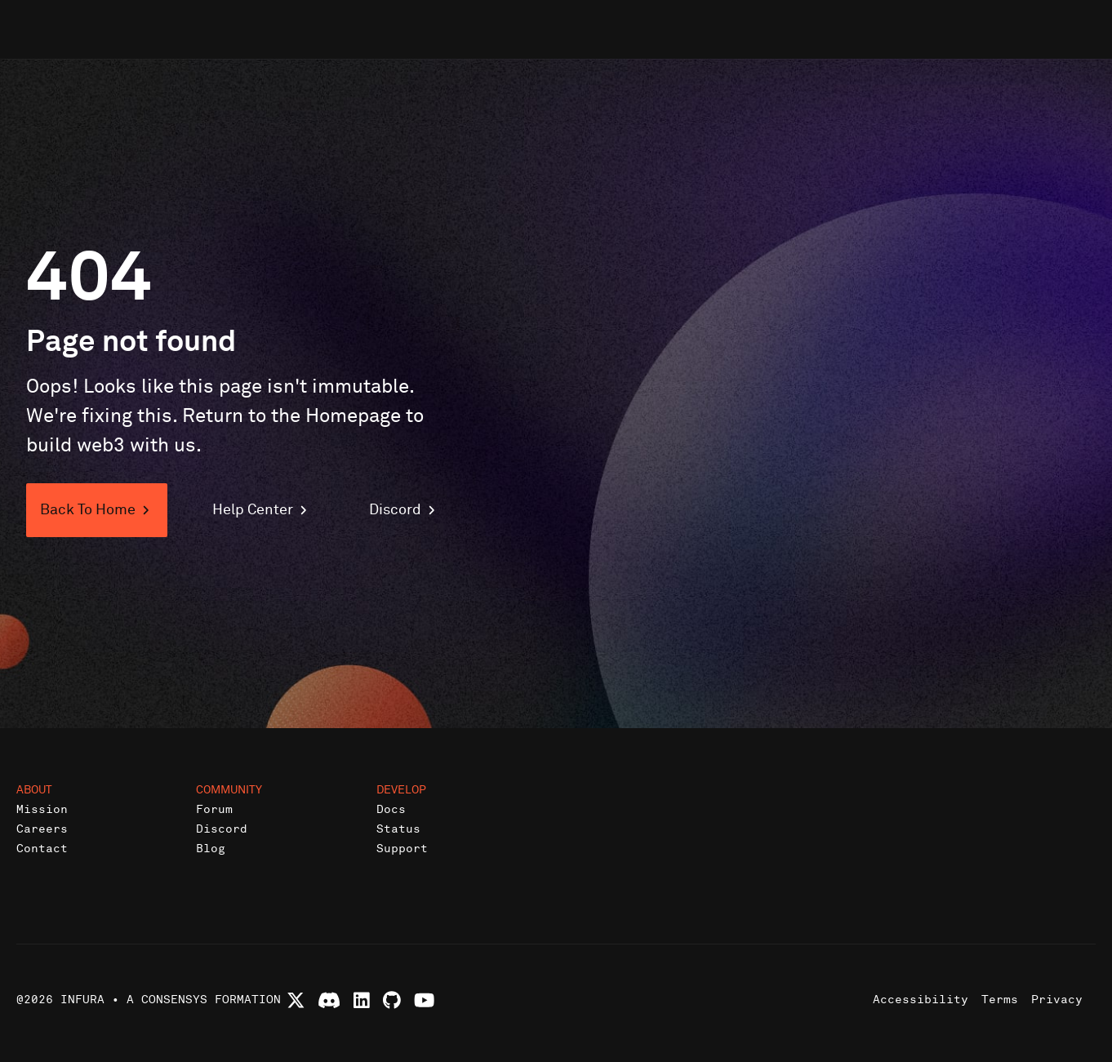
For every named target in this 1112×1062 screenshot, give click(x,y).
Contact (42, 848)
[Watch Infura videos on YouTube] (424, 1000)
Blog (210, 848)
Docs (391, 809)
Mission (42, 809)
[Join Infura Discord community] (329, 1000)
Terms (999, 999)
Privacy (1057, 999)
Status (398, 829)
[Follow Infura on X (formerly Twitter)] (296, 1000)
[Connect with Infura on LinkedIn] (362, 1000)
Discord (221, 829)
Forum (214, 809)
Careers (42, 829)
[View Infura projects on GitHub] (392, 1000)
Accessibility (920, 999)
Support (402, 848)
